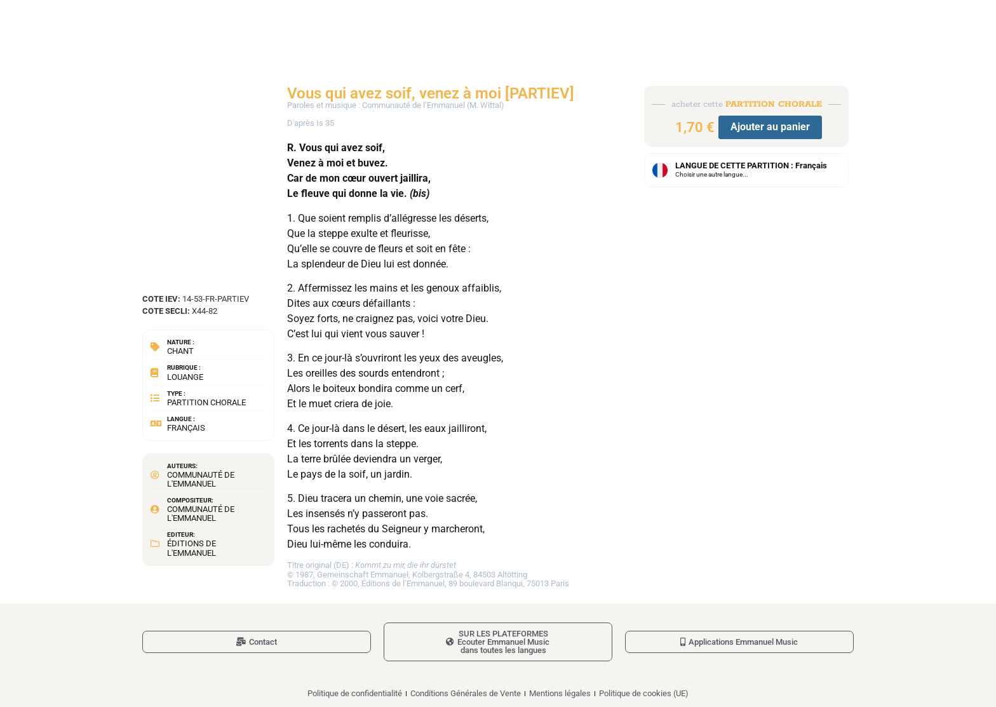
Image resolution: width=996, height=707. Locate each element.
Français (186, 428)
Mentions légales (560, 693)
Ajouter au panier (770, 127)
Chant (180, 351)
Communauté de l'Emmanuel (200, 479)
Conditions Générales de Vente (465, 693)
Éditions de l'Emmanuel (191, 548)
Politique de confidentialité (354, 693)
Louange (185, 377)
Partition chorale (206, 402)
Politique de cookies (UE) (644, 693)
